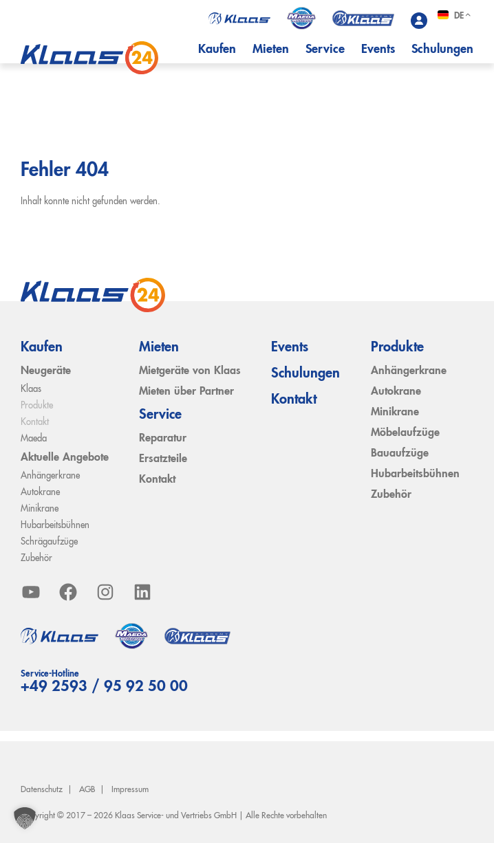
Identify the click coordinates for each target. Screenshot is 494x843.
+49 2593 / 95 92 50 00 (104, 686)
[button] (25, 818)
